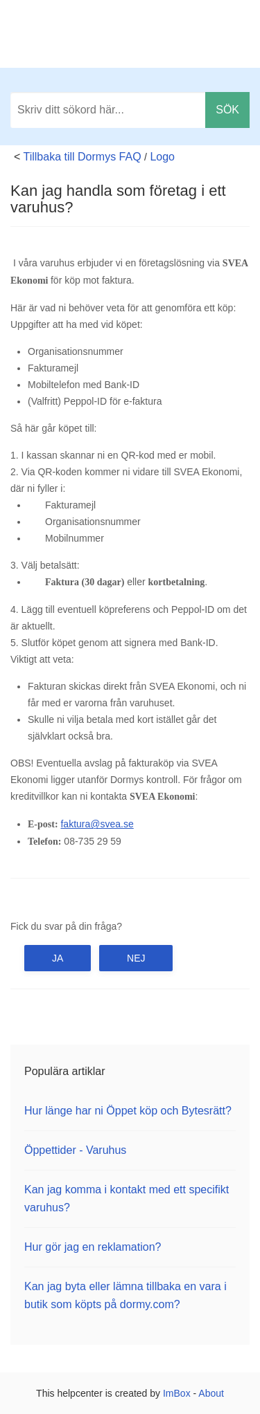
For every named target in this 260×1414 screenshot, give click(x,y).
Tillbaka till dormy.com (185, 34)
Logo (162, 157)
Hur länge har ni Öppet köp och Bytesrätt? (128, 1111)
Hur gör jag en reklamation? (92, 1247)
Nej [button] (136, 958)
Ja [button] (57, 958)
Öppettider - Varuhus (75, 1150)
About (211, 1393)
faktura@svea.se (96, 823)
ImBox (177, 1393)
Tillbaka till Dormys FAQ (82, 157)
